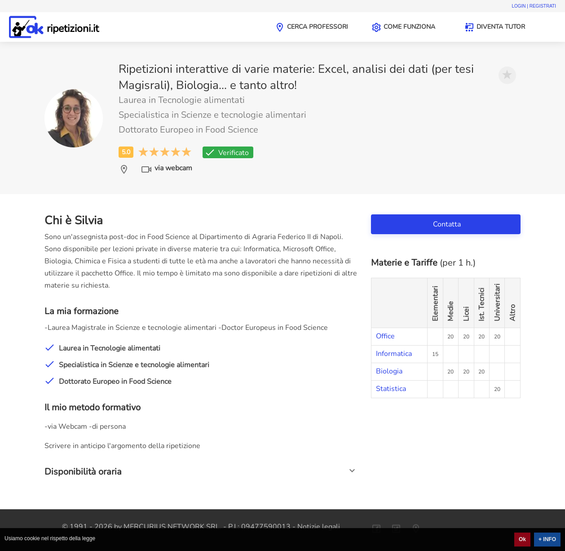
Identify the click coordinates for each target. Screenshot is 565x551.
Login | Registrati (534, 6)
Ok (522, 539)
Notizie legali (318, 527)
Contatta (448, 224)
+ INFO (547, 539)
